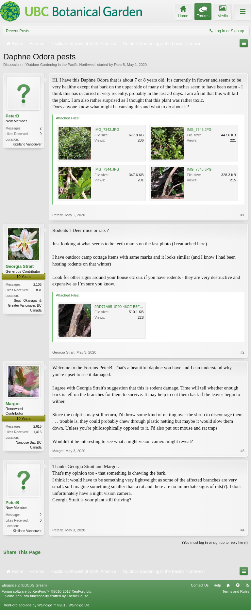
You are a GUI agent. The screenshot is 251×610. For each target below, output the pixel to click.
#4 (242, 530)
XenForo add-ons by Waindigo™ (30, 605)
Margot (13, 403)
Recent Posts (17, 31)
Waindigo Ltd (78, 605)
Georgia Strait (20, 266)
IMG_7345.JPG (199, 169)
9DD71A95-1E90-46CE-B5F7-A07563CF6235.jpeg (135, 307)
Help (217, 585)
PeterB (119, 65)
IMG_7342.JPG (106, 129)
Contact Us (200, 585)
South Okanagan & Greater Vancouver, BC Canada (25, 305)
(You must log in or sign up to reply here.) (215, 542)
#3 (242, 451)
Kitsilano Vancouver (27, 144)
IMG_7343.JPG (199, 129)
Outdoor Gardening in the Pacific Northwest (60, 65)
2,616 (37, 426)
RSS (247, 585)
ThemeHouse (77, 596)
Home (228, 585)
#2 (242, 352)
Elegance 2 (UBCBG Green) (24, 585)
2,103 (37, 284)
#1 (242, 215)
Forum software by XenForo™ (47, 591)
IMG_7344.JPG (106, 169)
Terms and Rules (235, 591)
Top (237, 585)
